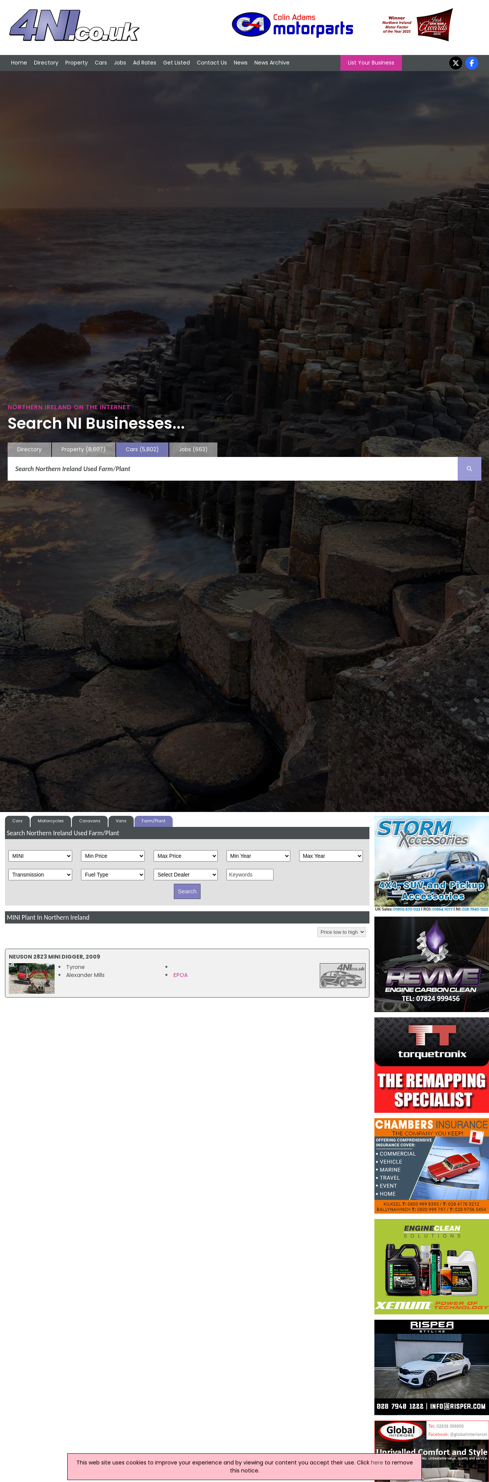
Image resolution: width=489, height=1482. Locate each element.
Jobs (120, 62)
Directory (46, 62)
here (377, 1462)
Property (76, 62)
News (241, 62)
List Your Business (371, 62)
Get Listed (176, 62)
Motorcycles (51, 821)
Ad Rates (144, 62)
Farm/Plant (153, 821)
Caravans (89, 821)
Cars (101, 62)
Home (19, 62)
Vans (121, 821)
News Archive (272, 62)
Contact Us (212, 62)
